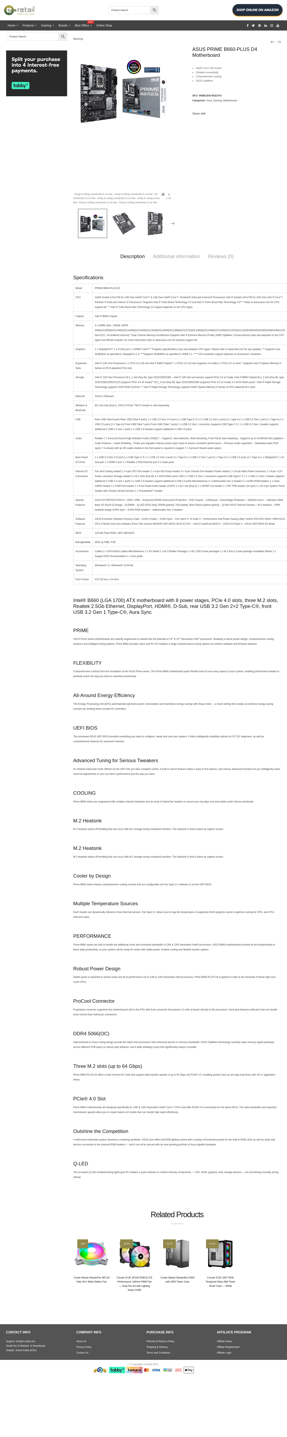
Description (132, 256)
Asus (209, 100)
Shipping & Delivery (157, 1347)
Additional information (176, 256)
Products (28, 25)
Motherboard (230, 100)
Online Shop (104, 25)
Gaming (46, 25)
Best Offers (84, 23)
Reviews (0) (221, 256)
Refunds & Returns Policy (161, 1341)
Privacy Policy (84, 1347)
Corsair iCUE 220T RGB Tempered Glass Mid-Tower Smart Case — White (220, 1281)
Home (11, 25)
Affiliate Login (224, 1352)
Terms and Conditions (158, 1352)
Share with (199, 113)
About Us (81, 1341)
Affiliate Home (224, 1341)
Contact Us (82, 1352)
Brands (63, 25)
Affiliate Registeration (228, 1347)
